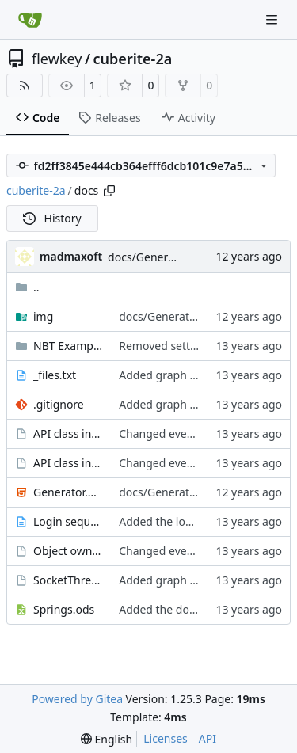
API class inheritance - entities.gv (68, 462)
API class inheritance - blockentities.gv (68, 433)
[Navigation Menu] (273, 19)
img (43, 316)
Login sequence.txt (68, 521)
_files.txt (54, 374)
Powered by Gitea (77, 698)
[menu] (106, 739)
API (207, 738)
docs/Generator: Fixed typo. (180, 256)
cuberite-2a (133, 59)
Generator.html (68, 492)
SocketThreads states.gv (68, 580)
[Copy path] (109, 190)
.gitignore (58, 404)
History (52, 218)
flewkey (57, 59)
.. (27, 287)
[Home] (30, 20)
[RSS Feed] (24, 85)
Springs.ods (63, 609)
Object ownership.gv (68, 550)
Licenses (165, 738)
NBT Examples (68, 345)
